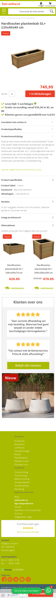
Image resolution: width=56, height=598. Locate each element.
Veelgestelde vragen (23, 516)
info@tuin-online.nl (9, 543)
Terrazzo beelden (22, 482)
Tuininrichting (20, 475)
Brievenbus (19, 444)
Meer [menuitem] (4, 11)
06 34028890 (18, 569)
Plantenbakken (21, 457)
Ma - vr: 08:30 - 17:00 (10, 560)
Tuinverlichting (21, 472)
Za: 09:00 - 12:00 (10, 563)
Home (3, 18)
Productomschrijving (12, 136)
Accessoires (19, 440)
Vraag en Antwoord (11, 217)
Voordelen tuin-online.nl (13, 122)
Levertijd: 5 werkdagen (19, 103)
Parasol (17, 454)
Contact (18, 506)
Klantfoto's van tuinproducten (27, 510)
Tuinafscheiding (21, 485)
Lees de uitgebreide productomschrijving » (21, 169)
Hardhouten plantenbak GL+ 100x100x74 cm (14, 268)
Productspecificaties (11, 129)
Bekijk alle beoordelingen (28, 532)
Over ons (18, 513)
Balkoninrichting (21, 478)
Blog (16, 496)
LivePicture (19, 447)
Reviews (5, 201)
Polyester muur (21, 464)
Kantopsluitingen (22, 451)
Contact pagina (8, 550)
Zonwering (19, 489)
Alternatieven (8, 225)
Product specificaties (11, 179)
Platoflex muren (21, 461)
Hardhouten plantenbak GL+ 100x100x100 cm (43, 268)
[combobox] (31, 11)
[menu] (4, 11)
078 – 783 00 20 (7, 546)
